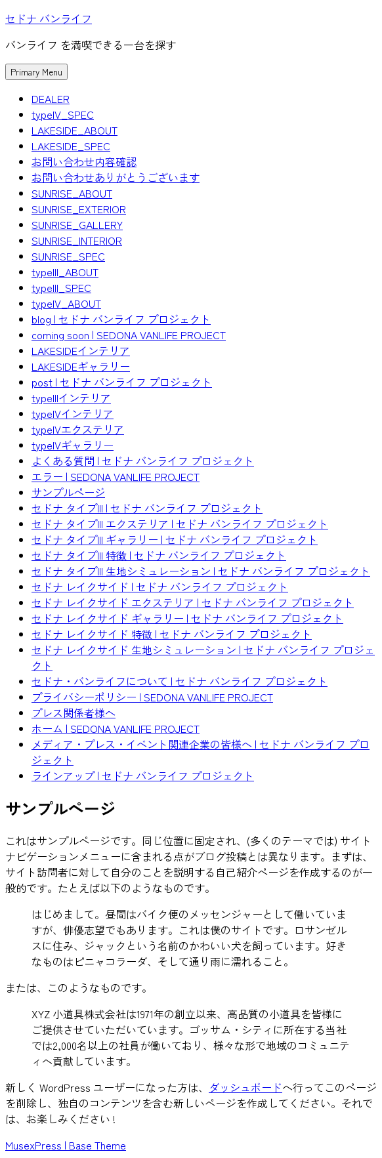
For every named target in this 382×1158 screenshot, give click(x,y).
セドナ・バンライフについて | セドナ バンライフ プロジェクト (180, 681)
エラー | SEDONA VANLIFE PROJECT (116, 476)
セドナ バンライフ (48, 18)
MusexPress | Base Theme (65, 1145)
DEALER (51, 98)
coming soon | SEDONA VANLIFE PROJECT (129, 334)
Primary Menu (36, 72)
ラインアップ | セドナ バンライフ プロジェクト (143, 775)
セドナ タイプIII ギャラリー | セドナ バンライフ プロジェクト (175, 539)
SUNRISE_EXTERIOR (79, 209)
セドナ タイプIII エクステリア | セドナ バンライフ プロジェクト (180, 523)
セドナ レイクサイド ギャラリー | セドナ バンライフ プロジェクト (187, 618)
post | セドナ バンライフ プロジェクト (122, 382)
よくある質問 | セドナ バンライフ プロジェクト (143, 460)
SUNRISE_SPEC (68, 256)
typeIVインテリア (73, 413)
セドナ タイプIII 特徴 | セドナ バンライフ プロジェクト (159, 555)
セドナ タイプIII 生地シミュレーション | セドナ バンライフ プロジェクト (201, 571)
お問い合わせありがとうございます (116, 177)
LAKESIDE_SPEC (71, 146)
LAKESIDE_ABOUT (74, 130)
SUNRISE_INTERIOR (77, 240)
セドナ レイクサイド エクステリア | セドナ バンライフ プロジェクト (193, 602)
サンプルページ (68, 492)
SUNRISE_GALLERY (77, 224)
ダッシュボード (245, 1087)
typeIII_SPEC (61, 287)
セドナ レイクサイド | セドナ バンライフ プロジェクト (160, 586)
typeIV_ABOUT (66, 303)
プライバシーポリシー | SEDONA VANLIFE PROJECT (152, 697)
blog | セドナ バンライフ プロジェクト (121, 319)
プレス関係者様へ (74, 712)
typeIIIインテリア (71, 397)
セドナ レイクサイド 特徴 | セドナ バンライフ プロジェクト (172, 634)
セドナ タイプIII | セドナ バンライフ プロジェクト (147, 508)
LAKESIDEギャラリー (81, 366)
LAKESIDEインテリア (81, 350)
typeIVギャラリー (73, 445)
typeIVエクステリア (78, 429)
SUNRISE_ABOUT (72, 193)
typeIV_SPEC (63, 114)
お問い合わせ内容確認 (84, 161)
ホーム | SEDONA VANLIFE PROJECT (116, 728)
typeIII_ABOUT (65, 271)
